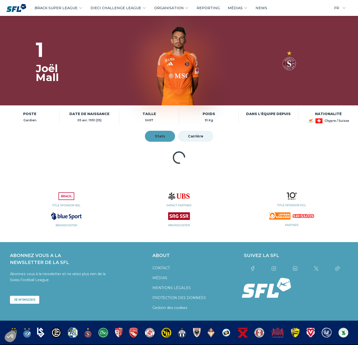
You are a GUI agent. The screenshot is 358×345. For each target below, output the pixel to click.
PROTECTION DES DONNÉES (179, 298)
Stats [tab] (160, 136)
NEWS (261, 8)
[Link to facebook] (252, 268)
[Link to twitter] (316, 268)
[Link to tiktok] (337, 268)
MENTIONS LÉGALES (171, 288)
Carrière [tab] (195, 136)
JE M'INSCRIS (24, 300)
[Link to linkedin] (295, 268)
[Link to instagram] (273, 268)
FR (340, 8)
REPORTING (208, 8)
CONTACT (161, 268)
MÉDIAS (159, 278)
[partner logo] (66, 202)
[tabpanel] (179, 157)
